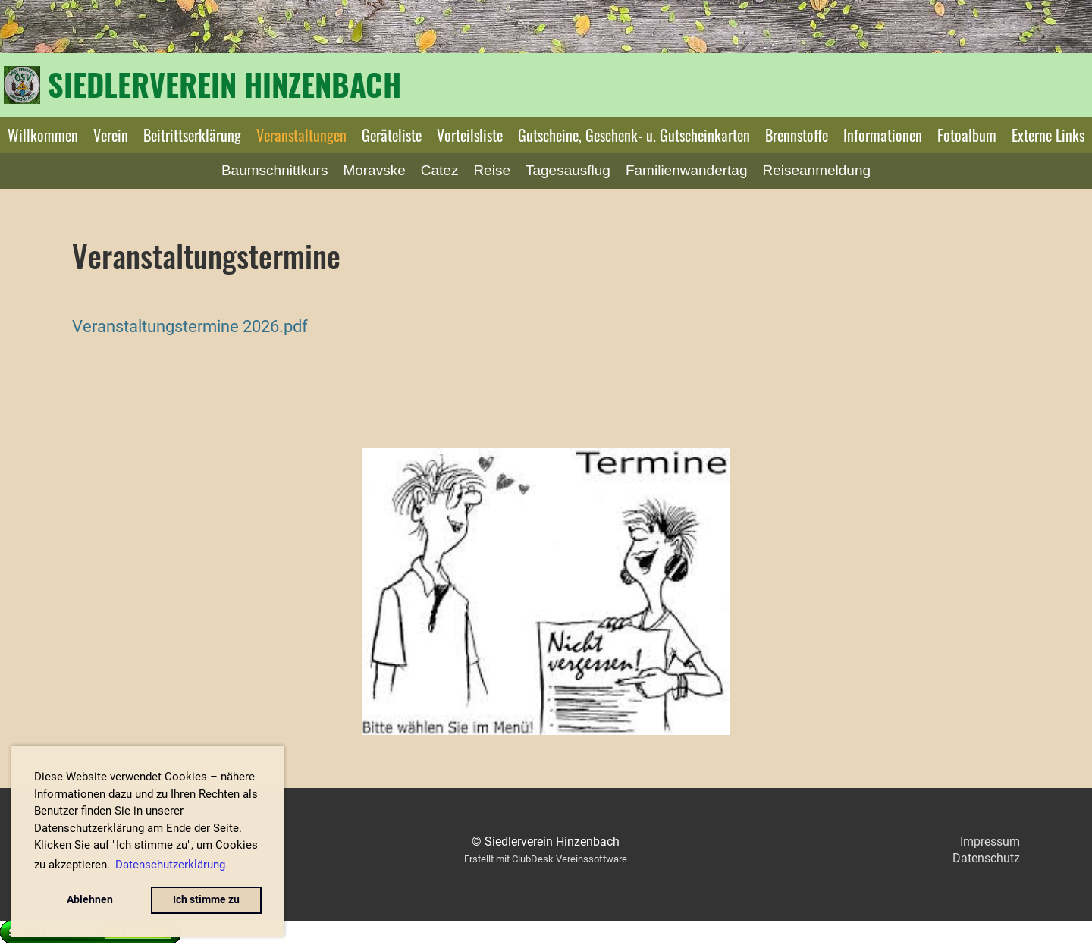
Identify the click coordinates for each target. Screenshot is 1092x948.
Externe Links (1048, 135)
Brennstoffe (796, 135)
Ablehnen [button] (90, 899)
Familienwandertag (687, 170)
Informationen (882, 135)
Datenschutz (986, 858)
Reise (491, 170)
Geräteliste (392, 135)
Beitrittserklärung (192, 135)
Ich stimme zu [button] (206, 899)
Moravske (374, 170)
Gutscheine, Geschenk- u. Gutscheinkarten (634, 135)
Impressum (990, 841)
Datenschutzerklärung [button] (170, 864)
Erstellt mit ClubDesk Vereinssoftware (545, 859)
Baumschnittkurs (274, 170)
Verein (110, 135)
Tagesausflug (568, 170)
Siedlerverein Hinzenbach (224, 84)
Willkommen (43, 135)
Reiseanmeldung (816, 170)
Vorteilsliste (470, 135)
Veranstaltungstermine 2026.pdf (190, 326)
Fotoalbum (966, 135)
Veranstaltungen (301, 135)
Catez (440, 170)
